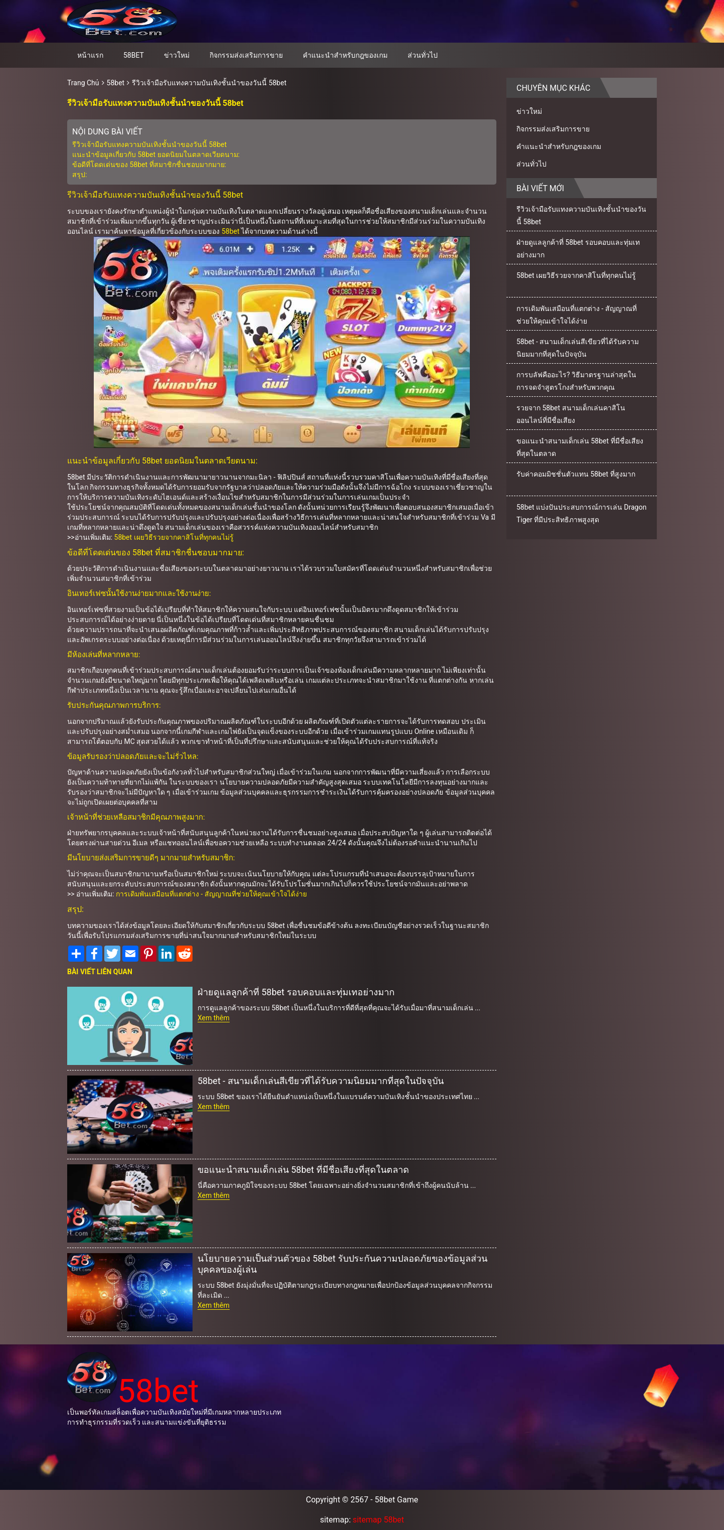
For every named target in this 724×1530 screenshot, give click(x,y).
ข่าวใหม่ (177, 55)
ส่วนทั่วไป (423, 55)
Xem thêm (214, 1018)
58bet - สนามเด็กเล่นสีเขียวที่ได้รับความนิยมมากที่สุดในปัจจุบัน (321, 1081)
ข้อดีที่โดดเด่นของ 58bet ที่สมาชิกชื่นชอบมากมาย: (149, 165)
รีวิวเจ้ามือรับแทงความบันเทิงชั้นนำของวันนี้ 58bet (209, 83)
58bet (133, 55)
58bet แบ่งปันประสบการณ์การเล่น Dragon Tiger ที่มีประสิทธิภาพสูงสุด (581, 513)
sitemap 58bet (378, 1519)
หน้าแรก (90, 55)
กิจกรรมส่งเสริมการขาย (246, 55)
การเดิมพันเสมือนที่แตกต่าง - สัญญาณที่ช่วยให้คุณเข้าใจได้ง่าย (211, 894)
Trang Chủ (83, 83)
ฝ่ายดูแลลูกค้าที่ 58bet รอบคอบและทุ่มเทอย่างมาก (296, 992)
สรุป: (79, 175)
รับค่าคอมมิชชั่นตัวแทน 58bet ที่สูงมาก (575, 474)
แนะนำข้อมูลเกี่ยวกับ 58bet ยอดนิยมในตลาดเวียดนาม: (156, 154)
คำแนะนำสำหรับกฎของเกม (345, 55)
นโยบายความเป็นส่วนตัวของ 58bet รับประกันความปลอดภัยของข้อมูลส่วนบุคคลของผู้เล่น (342, 1264)
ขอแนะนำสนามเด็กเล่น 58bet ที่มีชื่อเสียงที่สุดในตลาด (303, 1169)
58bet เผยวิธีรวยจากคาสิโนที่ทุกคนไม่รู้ (174, 537)
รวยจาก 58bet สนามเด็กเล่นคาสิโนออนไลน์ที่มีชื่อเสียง (570, 414)
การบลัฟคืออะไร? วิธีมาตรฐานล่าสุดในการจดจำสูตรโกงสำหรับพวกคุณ (576, 381)
